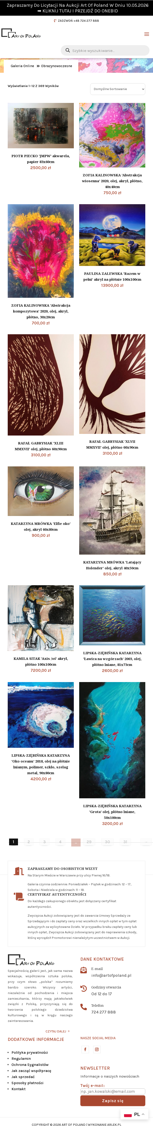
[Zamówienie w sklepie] (117, 89)
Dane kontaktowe (102, 959)
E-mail (97, 968)
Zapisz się (112, 1100)
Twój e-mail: (92, 1085)
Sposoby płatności (27, 1083)
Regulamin (21, 1058)
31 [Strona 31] (125, 841)
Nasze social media (98, 1038)
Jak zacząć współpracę (31, 1070)
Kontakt (18, 1089)
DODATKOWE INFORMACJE (36, 1039)
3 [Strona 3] (44, 841)
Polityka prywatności (29, 1052)
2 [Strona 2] (29, 841)
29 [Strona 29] (89, 841)
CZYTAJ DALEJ (56, 1031)
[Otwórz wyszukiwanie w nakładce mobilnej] (105, 50)
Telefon (97, 1005)
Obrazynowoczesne (56, 66)
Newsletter (95, 1068)
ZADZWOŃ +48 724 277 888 (78, 20)
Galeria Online (22, 66)
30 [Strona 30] (107, 841)
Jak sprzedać (23, 1077)
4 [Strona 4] (60, 841)
